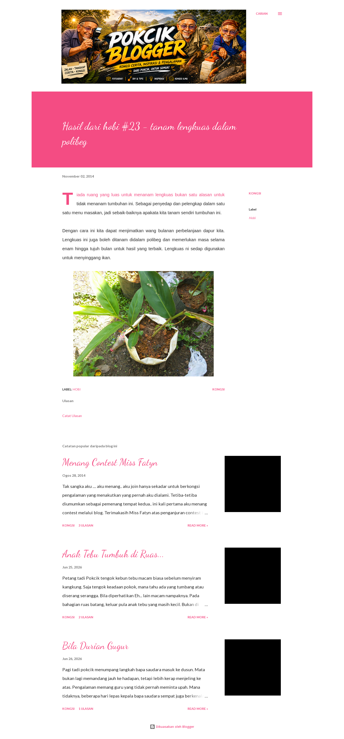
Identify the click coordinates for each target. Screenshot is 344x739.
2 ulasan (86, 617)
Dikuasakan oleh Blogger (172, 727)
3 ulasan (86, 525)
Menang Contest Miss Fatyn (110, 462)
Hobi (252, 218)
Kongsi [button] (255, 193)
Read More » (198, 525)
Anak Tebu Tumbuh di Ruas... (113, 554)
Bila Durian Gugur (95, 645)
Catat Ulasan (72, 416)
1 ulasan (86, 708)
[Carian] (262, 14)
